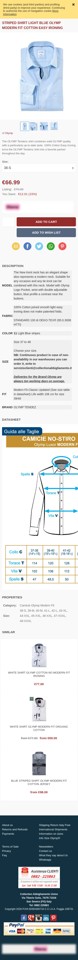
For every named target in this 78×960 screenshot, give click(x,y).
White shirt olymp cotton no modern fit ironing (39, 674)
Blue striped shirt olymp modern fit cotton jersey (39, 782)
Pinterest (62, 246)
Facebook (27, 246)
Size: (5, 161)
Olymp (9, 133)
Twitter (39, 246)
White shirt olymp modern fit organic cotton (39, 728)
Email (15, 246)
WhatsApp (50, 246)
